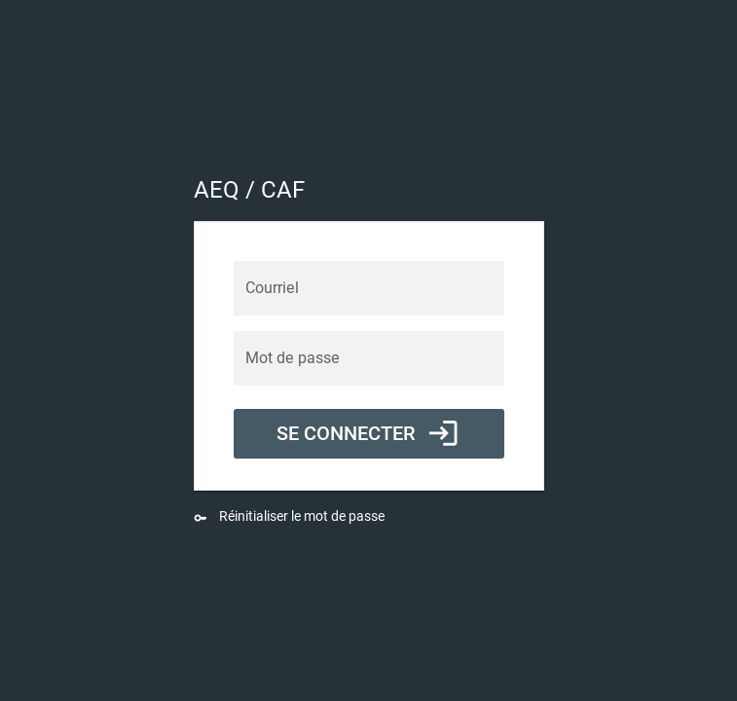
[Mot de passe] (369, 358)
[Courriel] (369, 288)
